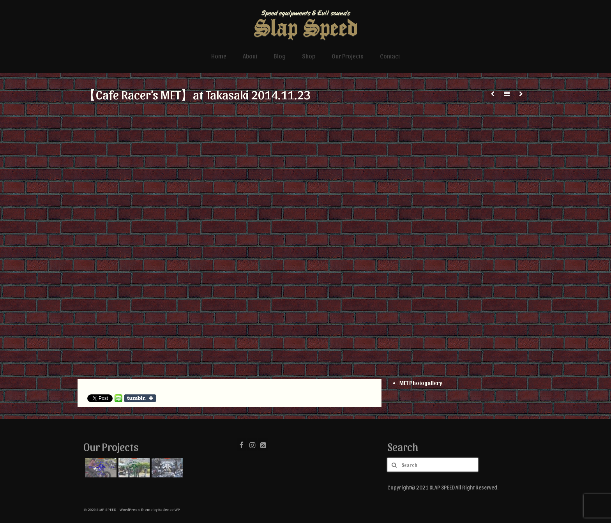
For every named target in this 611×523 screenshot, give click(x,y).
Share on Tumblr (140, 398)
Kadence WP (169, 509)
